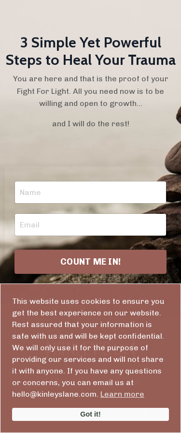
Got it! (90, 414)
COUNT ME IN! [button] (90, 261)
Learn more (122, 394)
